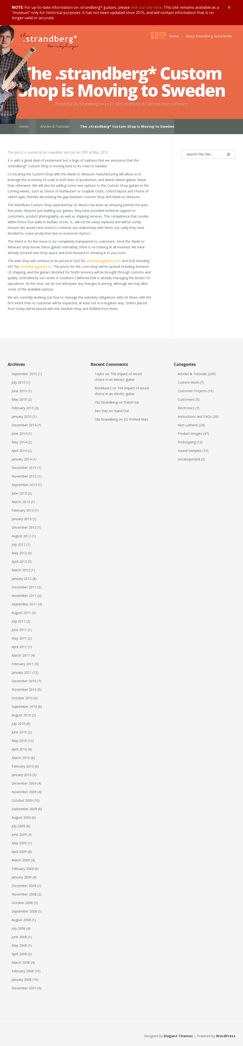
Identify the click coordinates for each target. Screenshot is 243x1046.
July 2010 (18, 723)
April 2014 (19, 450)
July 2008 (18, 928)
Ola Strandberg (85, 104)
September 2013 (24, 484)
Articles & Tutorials (145, 104)
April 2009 (19, 851)
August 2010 (21, 715)
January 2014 (22, 459)
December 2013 (24, 467)
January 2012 (22, 578)
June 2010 (19, 732)
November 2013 (24, 476)
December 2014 (24, 425)
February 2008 (23, 971)
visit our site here (146, 7)
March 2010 (21, 757)
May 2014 (19, 442)
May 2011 (19, 638)
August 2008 (21, 920)
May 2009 (19, 843)
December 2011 (24, 587)
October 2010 (22, 698)
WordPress (225, 1036)
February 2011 (23, 664)
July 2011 (18, 621)
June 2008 (19, 937)
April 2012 (19, 561)
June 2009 (19, 834)
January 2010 (22, 775)
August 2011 (21, 612)
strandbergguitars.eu (36, 266)
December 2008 (24, 885)
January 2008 (22, 979)
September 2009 (24, 809)
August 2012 (21, 536)
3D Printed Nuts (136, 419)
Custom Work (188, 382)
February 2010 (23, 766)
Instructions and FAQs (195, 416)
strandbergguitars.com (103, 261)
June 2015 (19, 391)
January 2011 (22, 672)
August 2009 (21, 817)
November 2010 (24, 689)
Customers (186, 399)
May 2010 (19, 740)
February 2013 (23, 510)
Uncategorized (189, 459)
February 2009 (23, 868)
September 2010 (24, 706)
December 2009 (24, 783)
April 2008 (19, 954)
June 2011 (19, 630)
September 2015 (24, 374)
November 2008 (24, 894)
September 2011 (24, 604)
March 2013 (21, 502)
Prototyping (187, 442)
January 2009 (22, 877)
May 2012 (19, 553)
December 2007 (24, 988)
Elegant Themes (178, 1036)
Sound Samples (189, 450)
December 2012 (24, 527)
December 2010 (24, 681)
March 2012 (21, 570)
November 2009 (24, 792)
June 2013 (19, 493)
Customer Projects (192, 391)
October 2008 (22, 902)
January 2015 (22, 416)
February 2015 (23, 408)
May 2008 (19, 945)
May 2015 (19, 399)
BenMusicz (103, 388)
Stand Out (131, 402)
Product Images (190, 433)
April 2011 (19, 647)
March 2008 (21, 962)
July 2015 (18, 382)
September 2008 (24, 911)
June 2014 (19, 433)
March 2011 (21, 655)
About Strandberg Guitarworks (209, 36)
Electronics (186, 408)
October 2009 (22, 800)
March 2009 (21, 860)
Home (174, 36)
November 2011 (24, 595)
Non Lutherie (173, 104)
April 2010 (19, 749)
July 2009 (18, 826)
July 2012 (18, 544)
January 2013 (22, 519)
